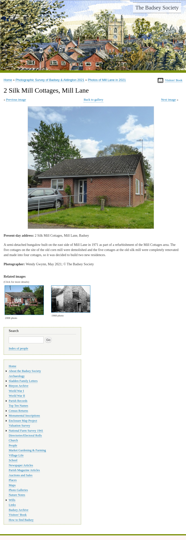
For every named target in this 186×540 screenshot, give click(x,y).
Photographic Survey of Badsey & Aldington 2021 (50, 80)
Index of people (18, 348)
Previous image (16, 99)
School (13, 460)
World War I (16, 391)
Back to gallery (93, 99)
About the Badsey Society (25, 371)
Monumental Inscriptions (24, 415)
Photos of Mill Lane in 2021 (107, 80)
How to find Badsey (21, 520)
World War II (17, 395)
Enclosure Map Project (23, 420)
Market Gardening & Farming (27, 450)
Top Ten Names (18, 405)
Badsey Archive (18, 510)
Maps (12, 485)
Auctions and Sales (20, 475)
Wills (12, 500)
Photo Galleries (18, 490)
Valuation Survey (19, 425)
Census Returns (18, 410)
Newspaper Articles (21, 465)
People (13, 445)
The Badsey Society (157, 8)
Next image (168, 99)
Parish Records (18, 401)
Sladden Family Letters (23, 381)
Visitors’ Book (18, 514)
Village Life (16, 455)
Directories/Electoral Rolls (25, 435)
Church (13, 440)
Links (12, 505)
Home (8, 80)
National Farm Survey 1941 (26, 430)
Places (13, 480)
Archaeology (17, 376)
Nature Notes (17, 495)
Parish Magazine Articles (24, 470)
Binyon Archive (18, 385)
